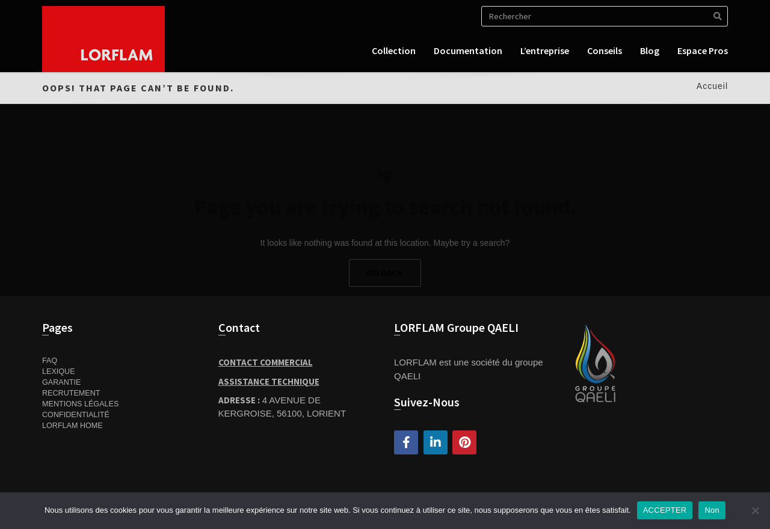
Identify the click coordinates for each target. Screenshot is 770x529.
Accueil (712, 86)
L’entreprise (544, 50)
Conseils (604, 50)
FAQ (49, 360)
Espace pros (702, 50)
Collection (394, 50)
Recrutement (71, 393)
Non (711, 510)
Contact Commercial (265, 362)
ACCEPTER (665, 510)
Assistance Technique (268, 381)
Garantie (61, 382)
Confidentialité (75, 415)
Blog (649, 50)
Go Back (384, 273)
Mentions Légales (80, 404)
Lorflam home (72, 425)
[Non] (755, 510)
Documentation (468, 50)
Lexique (58, 371)
